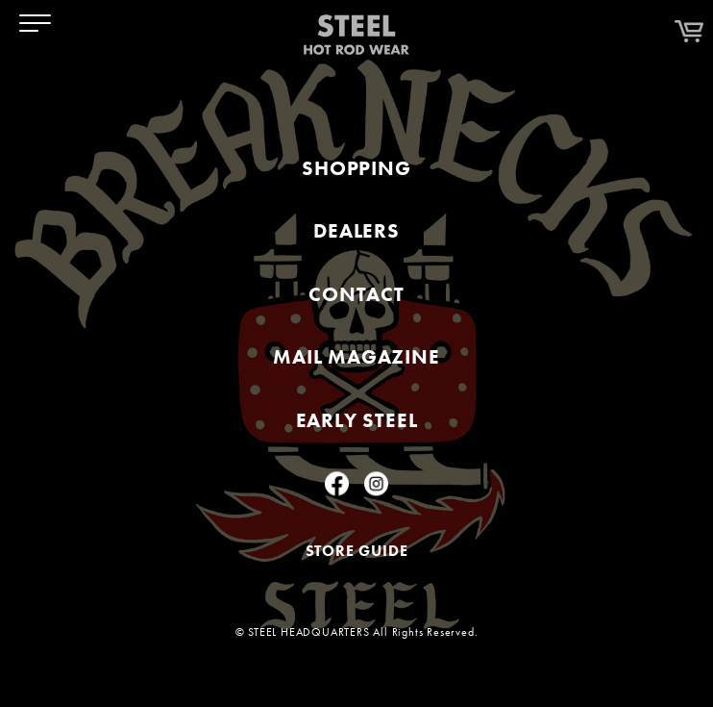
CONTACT (356, 294)
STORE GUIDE (357, 551)
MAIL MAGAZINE (356, 357)
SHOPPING (356, 168)
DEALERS (356, 230)
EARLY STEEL (357, 420)
